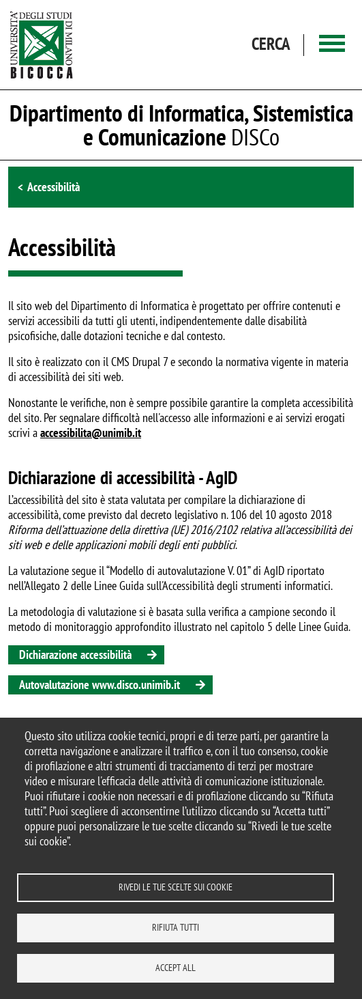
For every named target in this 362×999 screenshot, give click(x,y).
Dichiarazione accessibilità (75, 654)
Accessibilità (53, 187)
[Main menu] (332, 44)
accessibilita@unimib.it (90, 432)
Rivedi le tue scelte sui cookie (175, 887)
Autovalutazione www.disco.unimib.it (99, 684)
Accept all (175, 967)
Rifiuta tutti (175, 927)
